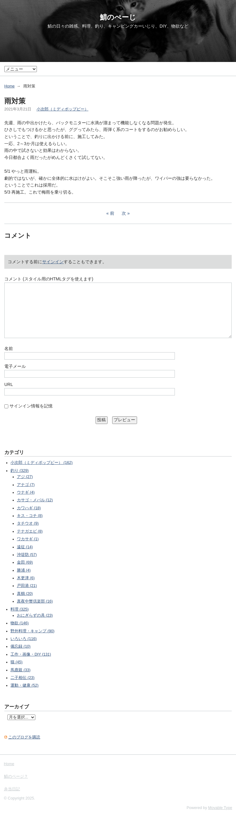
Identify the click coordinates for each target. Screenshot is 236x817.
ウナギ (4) (26, 492)
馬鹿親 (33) (20, 670)
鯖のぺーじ (118, 17)
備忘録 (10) (20, 646)
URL (8, 384)
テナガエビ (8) (30, 531)
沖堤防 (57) (27, 555)
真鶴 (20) (25, 594)
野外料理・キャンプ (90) (32, 631)
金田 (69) (25, 562)
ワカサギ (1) (28, 539)
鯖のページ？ (16, 776)
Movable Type (220, 808)
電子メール (15, 366)
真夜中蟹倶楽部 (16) (35, 601)
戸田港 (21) (27, 586)
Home (9, 86)
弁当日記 (12, 789)
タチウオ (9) (28, 523)
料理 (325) (19, 609)
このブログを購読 (24, 737)
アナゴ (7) (26, 485)
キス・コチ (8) (30, 516)
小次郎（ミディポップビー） (62, 109)
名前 (8, 348)
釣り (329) (19, 470)
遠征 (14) (25, 547)
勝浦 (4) (24, 570)
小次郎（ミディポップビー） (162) (41, 463)
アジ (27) (25, 477)
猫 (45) (16, 662)
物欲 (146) (19, 623)
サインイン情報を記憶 (31, 405)
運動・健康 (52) (24, 685)
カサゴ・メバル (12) (35, 500)
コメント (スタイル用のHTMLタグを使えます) (48, 278)
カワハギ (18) (29, 508)
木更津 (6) (26, 578)
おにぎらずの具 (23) (35, 615)
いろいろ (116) (23, 639)
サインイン (53, 261)
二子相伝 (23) (22, 678)
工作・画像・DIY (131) (30, 654)
